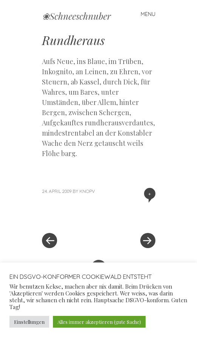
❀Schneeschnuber (76, 16)
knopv (87, 191)
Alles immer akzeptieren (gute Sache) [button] (99, 322)
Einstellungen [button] (29, 322)
